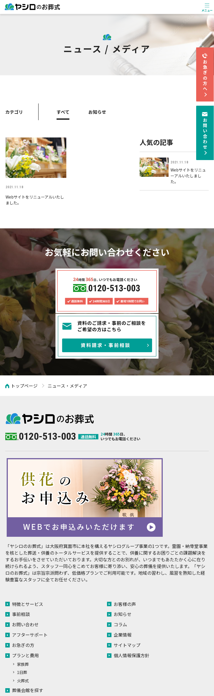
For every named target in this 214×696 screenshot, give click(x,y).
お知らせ (97, 111)
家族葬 (23, 613)
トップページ (24, 336)
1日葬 (22, 621)
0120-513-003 (47, 387)
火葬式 (23, 629)
